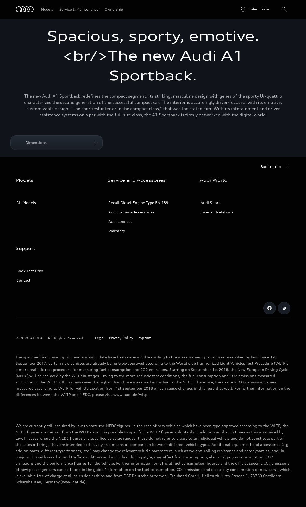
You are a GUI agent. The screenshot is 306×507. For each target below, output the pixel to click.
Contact (23, 280)
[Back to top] (275, 166)
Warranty (116, 231)
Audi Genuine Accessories (131, 212)
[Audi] (25, 9)
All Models (26, 202)
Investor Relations (217, 212)
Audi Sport (210, 202)
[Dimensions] (56, 142)
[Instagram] (284, 308)
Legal (100, 337)
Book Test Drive (30, 271)
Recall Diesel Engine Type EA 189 (138, 202)
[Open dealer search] (255, 9)
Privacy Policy (121, 337)
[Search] (284, 9)
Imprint (144, 337)
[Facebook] (269, 308)
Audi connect (120, 221)
